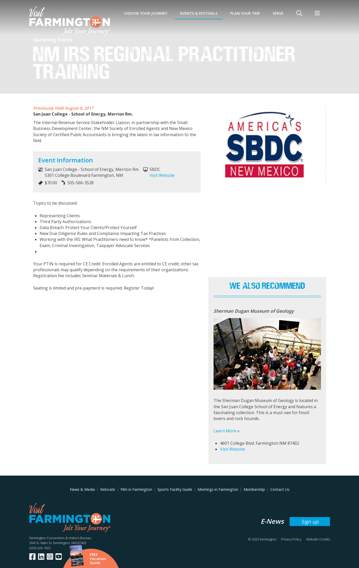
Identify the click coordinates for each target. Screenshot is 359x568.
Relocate (107, 489)
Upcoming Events (52, 40)
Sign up (309, 521)
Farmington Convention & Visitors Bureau (60, 538)
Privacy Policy (291, 539)
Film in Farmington (136, 489)
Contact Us (279, 489)
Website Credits (318, 539)
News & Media (82, 489)
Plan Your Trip (245, 13)
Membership (254, 489)
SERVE (278, 13)
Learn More (225, 431)
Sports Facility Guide (175, 489)
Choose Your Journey (145, 13)
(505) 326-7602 (40, 548)
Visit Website (162, 175)
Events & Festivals (198, 13)
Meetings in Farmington (218, 489)
